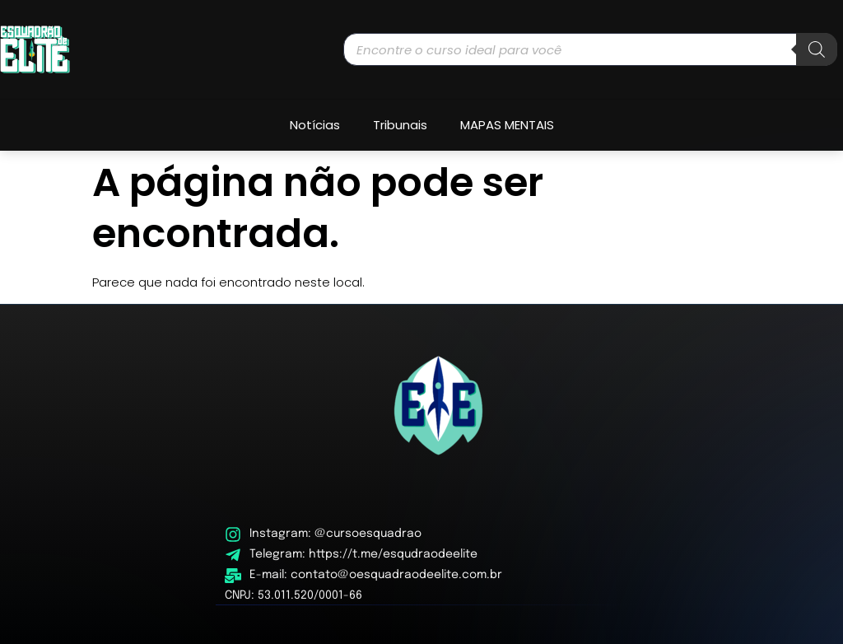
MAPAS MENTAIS (507, 124)
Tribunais (400, 124)
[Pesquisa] (816, 49)
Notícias (315, 124)
